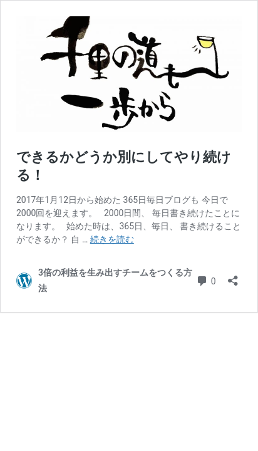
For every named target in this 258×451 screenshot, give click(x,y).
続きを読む (112, 239)
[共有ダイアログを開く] (233, 276)
